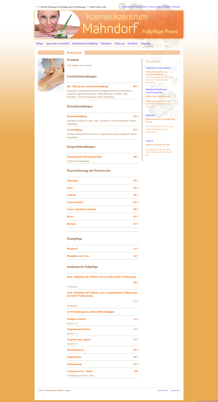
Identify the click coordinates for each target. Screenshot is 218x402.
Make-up (120, 43)
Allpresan (150, 115)
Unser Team (148, 6)
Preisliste (136, 6)
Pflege (39, 43)
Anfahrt (167, 6)
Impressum (175, 390)
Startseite (126, 6)
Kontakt (176, 6)
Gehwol (149, 140)
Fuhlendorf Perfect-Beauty (158, 68)
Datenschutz (163, 390)
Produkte (133, 43)
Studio (158, 6)
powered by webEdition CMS (208, 401)
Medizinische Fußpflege (85, 43)
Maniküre (106, 43)
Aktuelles (146, 43)
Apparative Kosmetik (57, 43)
